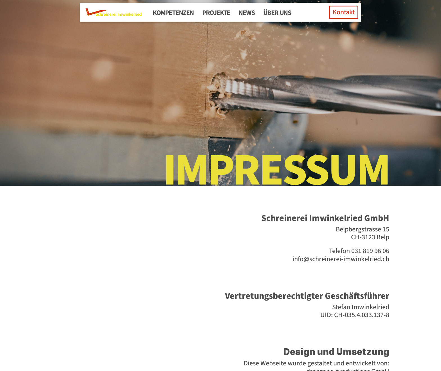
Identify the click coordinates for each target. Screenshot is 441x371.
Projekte (216, 13)
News (246, 13)
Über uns (277, 13)
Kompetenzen (173, 13)
